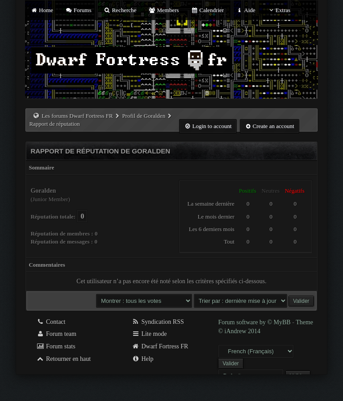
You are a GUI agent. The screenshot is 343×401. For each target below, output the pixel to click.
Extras (279, 10)
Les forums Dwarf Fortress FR (77, 115)
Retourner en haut (63, 359)
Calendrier (207, 10)
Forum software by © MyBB (255, 322)
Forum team (56, 334)
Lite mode (149, 334)
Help (143, 359)
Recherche (120, 10)
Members (164, 10)
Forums (78, 10)
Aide (245, 10)
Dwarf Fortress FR (160, 346)
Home (41, 10)
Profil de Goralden (143, 115)
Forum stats (55, 346)
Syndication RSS (158, 321)
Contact (50, 321)
